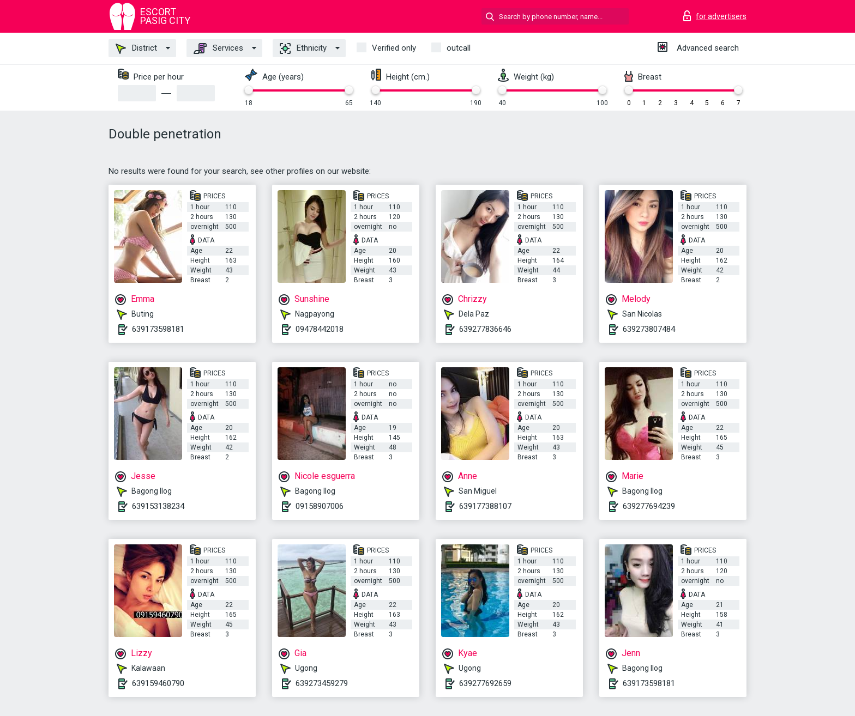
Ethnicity (303, 48)
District (136, 48)
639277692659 (485, 683)
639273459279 (322, 683)
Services (218, 48)
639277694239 (649, 506)
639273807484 (649, 329)
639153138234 (158, 506)
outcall (459, 48)
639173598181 (158, 329)
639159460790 (158, 683)
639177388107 (485, 506)
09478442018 (320, 329)
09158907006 (320, 506)
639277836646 (485, 329)
